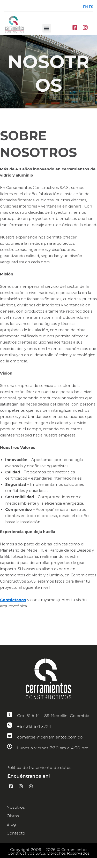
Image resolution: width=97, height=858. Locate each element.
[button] (46, 28)
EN (85, 7)
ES (91, 7)
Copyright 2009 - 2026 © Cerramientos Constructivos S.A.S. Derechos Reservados (48, 851)
